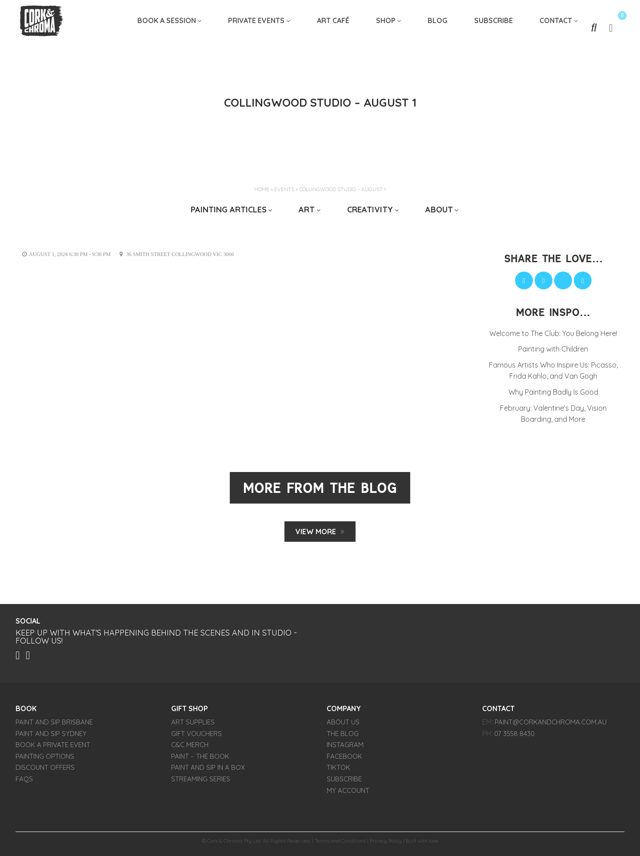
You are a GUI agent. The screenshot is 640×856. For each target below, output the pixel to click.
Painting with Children (553, 348)
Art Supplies (193, 724)
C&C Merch (189, 747)
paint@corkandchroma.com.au (551, 724)
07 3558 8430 (514, 736)
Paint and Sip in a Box (208, 769)
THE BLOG (343, 736)
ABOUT (439, 209)
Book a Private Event (53, 747)
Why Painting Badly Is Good (553, 392)
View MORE (316, 531)
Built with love (424, 843)
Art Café (333, 27)
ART (307, 209)
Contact (556, 27)
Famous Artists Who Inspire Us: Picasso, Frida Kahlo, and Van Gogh (553, 370)
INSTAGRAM (345, 747)
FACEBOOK (344, 758)
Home (261, 189)
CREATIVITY (370, 209)
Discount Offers (45, 769)
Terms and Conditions (340, 843)
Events (284, 189)
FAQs (24, 781)
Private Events (256, 27)
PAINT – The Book (200, 758)
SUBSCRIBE (493, 27)
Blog (438, 27)
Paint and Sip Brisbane (54, 724)
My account (348, 792)
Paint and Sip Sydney (51, 736)
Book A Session (166, 27)
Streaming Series (200, 781)
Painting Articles (229, 209)
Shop (386, 27)
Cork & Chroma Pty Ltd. (232, 843)
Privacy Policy (387, 843)
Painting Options (45, 758)
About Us (343, 724)
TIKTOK (338, 769)
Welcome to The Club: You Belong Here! (553, 333)
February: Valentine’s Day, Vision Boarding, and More (553, 414)
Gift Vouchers (196, 736)
